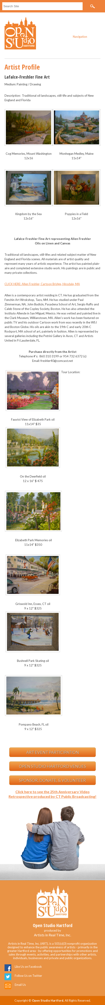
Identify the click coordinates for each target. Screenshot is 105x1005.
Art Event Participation (52, 752)
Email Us (20, 984)
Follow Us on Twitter (28, 975)
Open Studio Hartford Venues (52, 766)
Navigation (80, 36)
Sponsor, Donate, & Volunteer (52, 780)
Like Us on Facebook (28, 966)
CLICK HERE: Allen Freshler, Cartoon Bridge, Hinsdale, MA (42, 284)
